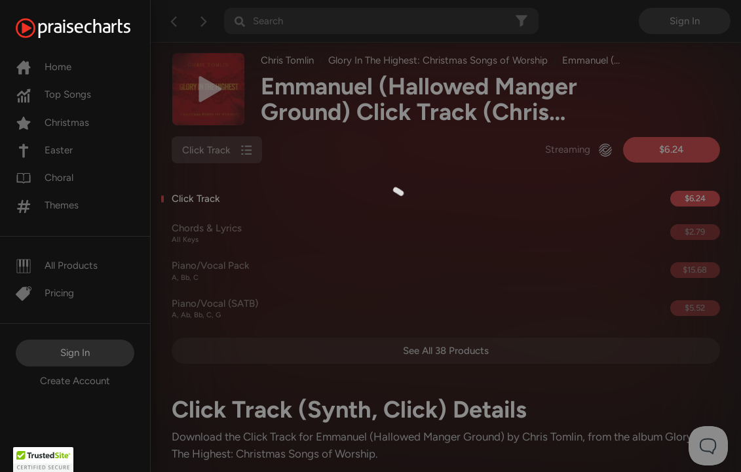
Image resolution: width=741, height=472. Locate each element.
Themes (47, 205)
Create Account (75, 381)
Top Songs (53, 94)
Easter (44, 150)
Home (43, 67)
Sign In (75, 353)
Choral (44, 178)
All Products (57, 265)
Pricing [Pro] (45, 293)
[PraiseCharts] (89, 28)
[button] (43, 459)
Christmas (52, 122)
